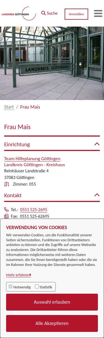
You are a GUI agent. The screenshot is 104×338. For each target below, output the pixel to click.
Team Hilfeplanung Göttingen (32, 159)
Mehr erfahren (17, 275)
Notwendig (22, 287)
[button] (49, 12)
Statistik (46, 287)
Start (9, 107)
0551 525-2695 (33, 209)
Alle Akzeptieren (52, 323)
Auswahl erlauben (52, 302)
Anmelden (76, 14)
